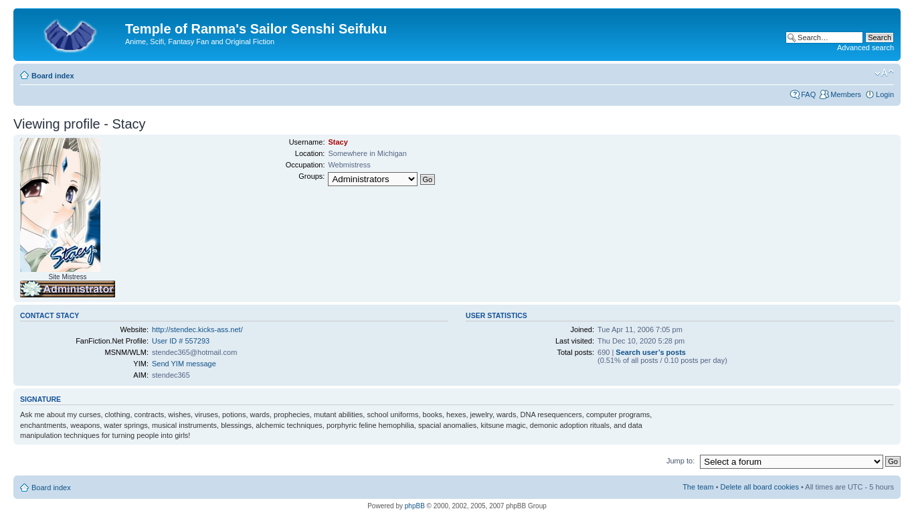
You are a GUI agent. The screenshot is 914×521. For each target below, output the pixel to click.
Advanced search (865, 48)
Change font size (884, 73)
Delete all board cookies (760, 487)
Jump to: (680, 461)
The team (697, 487)
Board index (52, 76)
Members (845, 94)
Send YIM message (184, 364)
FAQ (808, 94)
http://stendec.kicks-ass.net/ (197, 329)
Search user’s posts (651, 352)
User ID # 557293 (180, 341)
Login (885, 94)
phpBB (415, 506)
